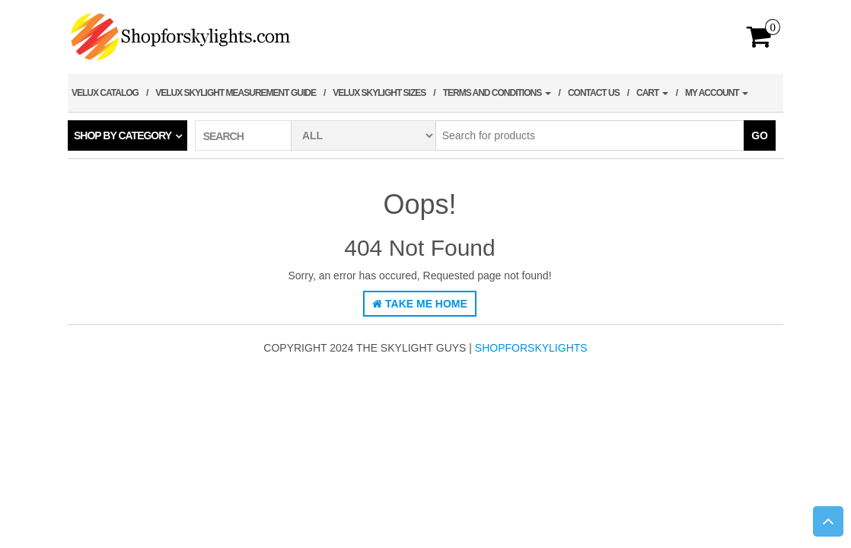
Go (759, 135)
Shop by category (122, 135)
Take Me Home (419, 304)
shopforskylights (531, 348)
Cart (652, 93)
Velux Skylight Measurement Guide (235, 93)
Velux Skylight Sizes (379, 93)
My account (716, 93)
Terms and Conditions (497, 93)
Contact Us (594, 93)
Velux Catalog (105, 93)
